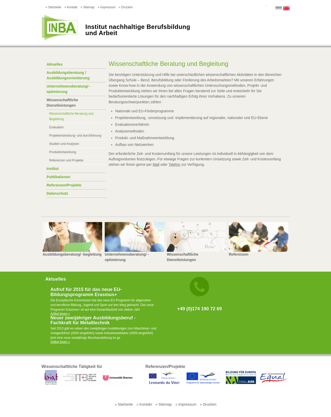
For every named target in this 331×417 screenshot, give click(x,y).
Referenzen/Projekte (64, 185)
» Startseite (53, 7)
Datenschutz (57, 193)
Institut (53, 169)
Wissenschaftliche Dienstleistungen (62, 102)
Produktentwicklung (62, 152)
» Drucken (126, 7)
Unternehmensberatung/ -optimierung (69, 89)
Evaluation (56, 127)
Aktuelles (55, 64)
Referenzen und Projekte (66, 160)
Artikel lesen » (60, 314)
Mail (156, 164)
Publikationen (58, 177)
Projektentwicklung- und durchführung (75, 135)
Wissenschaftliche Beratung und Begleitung (71, 116)
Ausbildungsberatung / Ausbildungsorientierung (68, 75)
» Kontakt (71, 7)
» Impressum (106, 7)
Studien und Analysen (64, 144)
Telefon (174, 164)
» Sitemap (87, 7)
